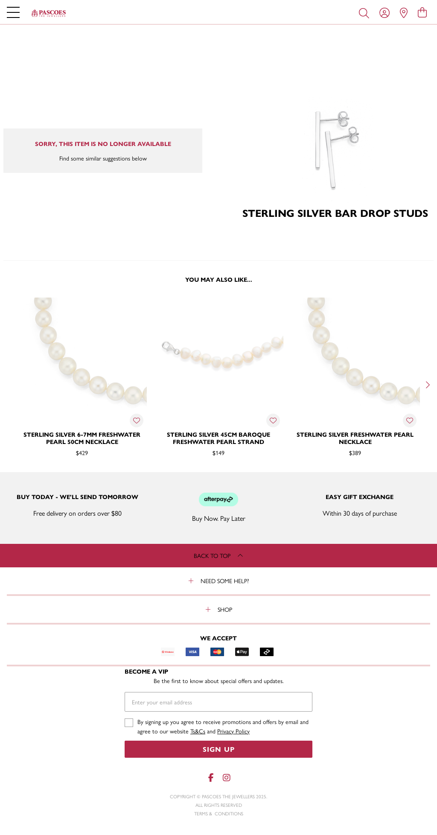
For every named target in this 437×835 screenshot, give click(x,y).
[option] (82, 384)
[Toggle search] (365, 12)
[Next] (427, 384)
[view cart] (422, 12)
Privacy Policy (233, 731)
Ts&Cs (197, 731)
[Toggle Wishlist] (136, 420)
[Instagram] (226, 777)
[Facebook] (211, 777)
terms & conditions (218, 813)
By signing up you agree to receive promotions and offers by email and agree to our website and (223, 726)
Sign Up (219, 749)
